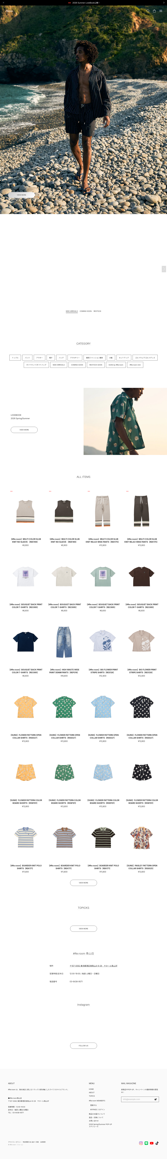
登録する (93, 1105)
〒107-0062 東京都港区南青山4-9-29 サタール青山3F (94, 968)
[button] (83, 209)
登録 (155, 1099)
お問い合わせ (94, 1121)
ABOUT (92, 1092)
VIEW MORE (21, 195)
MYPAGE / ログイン (97, 1110)
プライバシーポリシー (14, 1142)
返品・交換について (96, 1117)
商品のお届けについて (97, 1114)
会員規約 (43, 1142)
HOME (91, 1089)
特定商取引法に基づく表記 (31, 1142)
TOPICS (92, 1096)
